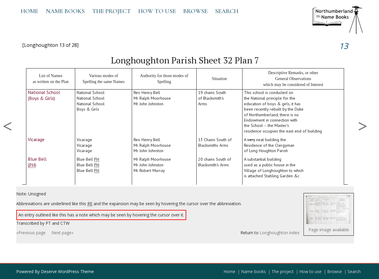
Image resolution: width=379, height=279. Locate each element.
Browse (195, 11)
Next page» (62, 232)
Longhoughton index (279, 232)
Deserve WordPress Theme (67, 271)
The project (111, 11)
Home (29, 11)
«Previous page (31, 232)
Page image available (329, 229)
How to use (157, 11)
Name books (65, 11)
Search (226, 11)
